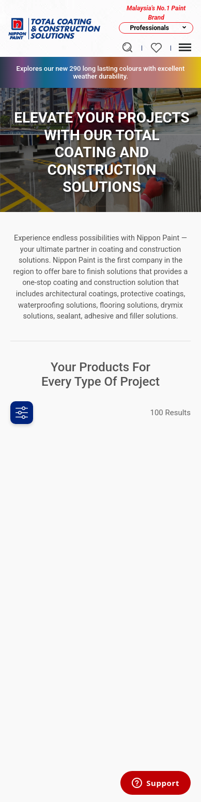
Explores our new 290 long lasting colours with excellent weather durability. (101, 72)
